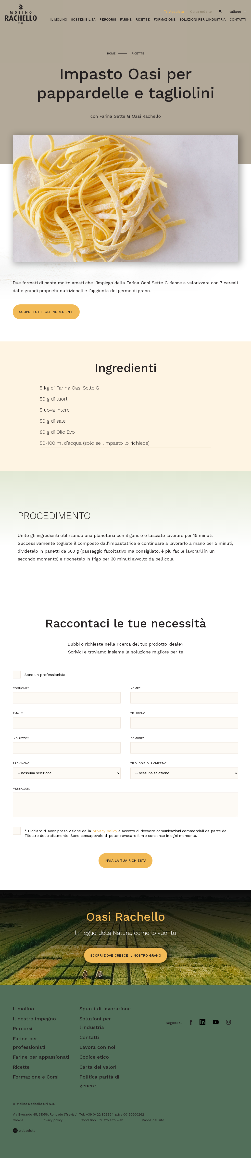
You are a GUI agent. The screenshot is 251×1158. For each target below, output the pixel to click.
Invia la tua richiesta (125, 860)
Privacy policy (52, 1120)
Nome (135, 688)
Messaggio (21, 788)
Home (111, 53)
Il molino (58, 19)
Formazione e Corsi (36, 1077)
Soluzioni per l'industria (202, 19)
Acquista (174, 11)
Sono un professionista (45, 675)
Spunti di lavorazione (105, 1009)
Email (18, 713)
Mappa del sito (152, 1120)
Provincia (21, 763)
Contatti (238, 19)
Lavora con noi (97, 1047)
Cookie (18, 1120)
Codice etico (94, 1057)
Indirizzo (21, 738)
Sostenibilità (83, 19)
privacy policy (104, 831)
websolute (24, 1130)
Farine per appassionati (41, 1057)
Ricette (143, 19)
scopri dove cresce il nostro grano (125, 955)
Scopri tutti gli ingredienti (46, 312)
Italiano (234, 11)
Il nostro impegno (34, 1019)
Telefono (137, 713)
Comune (137, 738)
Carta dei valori (97, 1067)
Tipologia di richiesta (148, 763)
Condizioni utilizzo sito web (102, 1120)
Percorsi (108, 19)
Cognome (21, 688)
